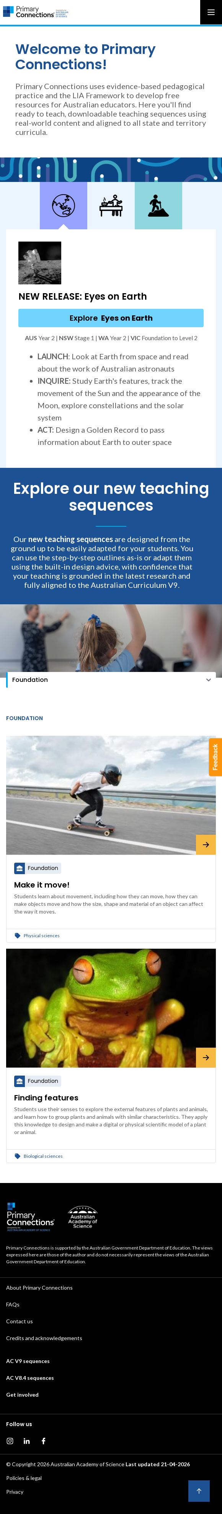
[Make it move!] (111, 795)
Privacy (14, 1491)
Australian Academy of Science (87, 1464)
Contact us (19, 1321)
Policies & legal (24, 1478)
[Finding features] (111, 1008)
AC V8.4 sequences (30, 1377)
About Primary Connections (39, 1287)
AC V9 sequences (28, 1361)
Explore (111, 318)
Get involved (22, 1394)
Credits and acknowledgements (44, 1338)
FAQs (13, 1304)
